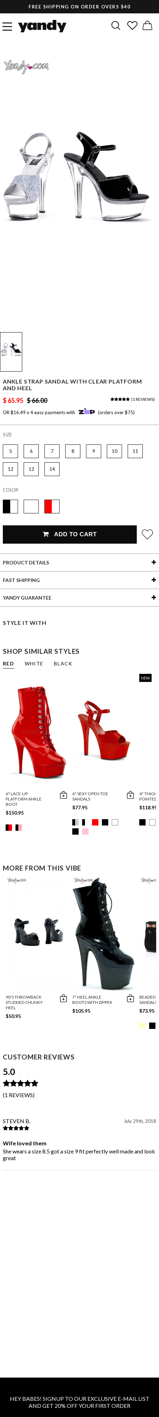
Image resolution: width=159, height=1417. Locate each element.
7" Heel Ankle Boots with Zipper (92, 999)
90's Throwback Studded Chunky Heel (24, 1002)
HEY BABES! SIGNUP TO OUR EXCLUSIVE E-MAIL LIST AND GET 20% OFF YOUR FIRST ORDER (79, 1402)
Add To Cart (70, 534)
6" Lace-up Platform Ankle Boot (24, 799)
